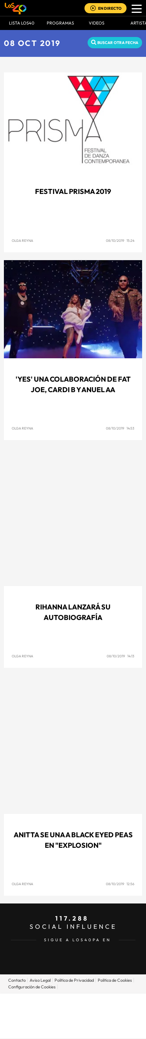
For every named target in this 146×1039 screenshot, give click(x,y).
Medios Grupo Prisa (73, 1029)
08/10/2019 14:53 (120, 428)
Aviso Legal (40, 980)
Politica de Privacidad (74, 980)
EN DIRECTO (109, 8)
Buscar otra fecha (117, 42)
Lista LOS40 (21, 23)
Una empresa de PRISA (73, 1010)
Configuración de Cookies (32, 987)
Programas (60, 23)
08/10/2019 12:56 (120, 884)
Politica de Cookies (115, 980)
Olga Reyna (22, 240)
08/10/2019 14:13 (120, 656)
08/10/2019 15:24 (120, 240)
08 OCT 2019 (32, 43)
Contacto (17, 980)
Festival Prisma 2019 (73, 191)
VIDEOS (96, 23)
